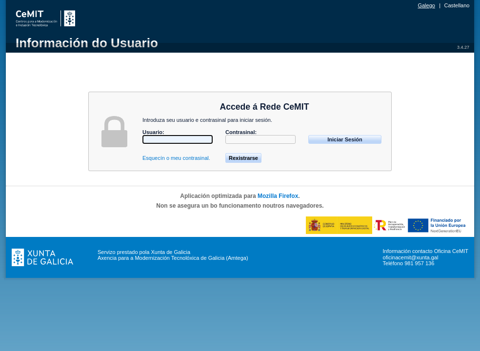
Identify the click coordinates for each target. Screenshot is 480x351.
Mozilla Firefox (278, 196)
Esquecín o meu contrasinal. (176, 158)
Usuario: (153, 132)
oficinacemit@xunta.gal (411, 257)
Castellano (457, 5)
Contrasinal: (241, 132)
